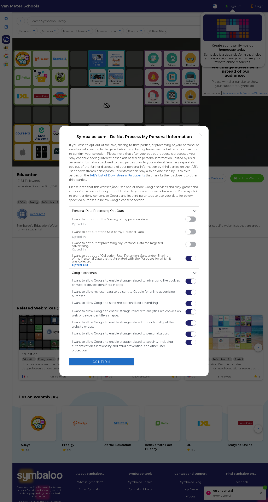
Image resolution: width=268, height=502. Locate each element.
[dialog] (134, 251)
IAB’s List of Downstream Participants (117, 175)
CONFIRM (102, 361)
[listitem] (134, 211)
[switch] (190, 219)
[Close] (200, 134)
